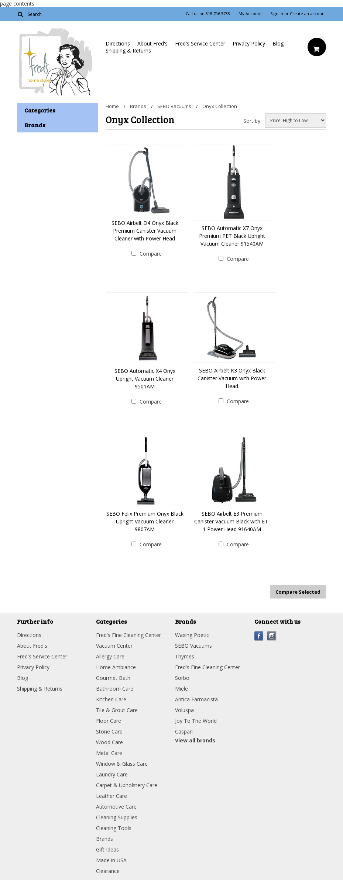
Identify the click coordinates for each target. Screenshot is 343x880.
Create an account (308, 13)
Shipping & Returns (128, 50)
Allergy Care (110, 656)
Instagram (272, 636)
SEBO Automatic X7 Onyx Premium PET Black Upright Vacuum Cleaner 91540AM (232, 236)
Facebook (259, 636)
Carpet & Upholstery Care (126, 785)
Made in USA (111, 860)
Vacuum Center (114, 645)
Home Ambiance (116, 667)
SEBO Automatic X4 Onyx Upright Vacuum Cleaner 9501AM (144, 378)
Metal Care (109, 752)
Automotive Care (116, 806)
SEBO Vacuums (174, 106)
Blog (278, 43)
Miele (181, 688)
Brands (138, 106)
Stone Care (109, 731)
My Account (250, 13)
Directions (118, 43)
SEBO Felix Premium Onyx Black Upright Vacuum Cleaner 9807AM (144, 521)
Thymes (184, 656)
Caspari (184, 731)
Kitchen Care (111, 699)
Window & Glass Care (122, 763)
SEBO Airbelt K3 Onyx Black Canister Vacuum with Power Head (232, 378)
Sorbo (182, 677)
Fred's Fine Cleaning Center (128, 634)
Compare (151, 253)
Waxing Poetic (192, 634)
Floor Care (108, 720)
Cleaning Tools (113, 828)
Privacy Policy (249, 43)
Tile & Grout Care (117, 710)
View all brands (195, 740)
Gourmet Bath (113, 677)
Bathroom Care (114, 688)
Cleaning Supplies (116, 817)
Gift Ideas (107, 849)
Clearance (108, 870)
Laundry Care (112, 774)
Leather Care (111, 795)
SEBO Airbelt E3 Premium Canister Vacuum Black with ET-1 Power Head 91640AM (232, 521)
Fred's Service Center (200, 43)
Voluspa (184, 710)
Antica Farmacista (196, 699)
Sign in (276, 13)
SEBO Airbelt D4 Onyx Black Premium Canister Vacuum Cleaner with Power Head (145, 230)
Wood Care (109, 742)
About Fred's (152, 43)
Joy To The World (196, 720)
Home (112, 106)
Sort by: (252, 120)
